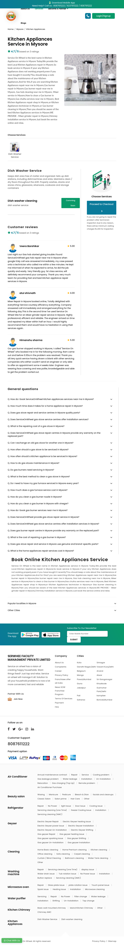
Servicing (42, 896)
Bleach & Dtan (82, 794)
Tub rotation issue (68, 873)
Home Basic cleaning (48, 849)
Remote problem (87, 783)
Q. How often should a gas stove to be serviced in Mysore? (38, 449)
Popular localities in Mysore (22, 603)
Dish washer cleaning (71, 919)
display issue (88, 869)
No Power (53, 805)
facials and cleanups (103, 794)
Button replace (45, 877)
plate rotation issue (78, 885)
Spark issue (43, 889)
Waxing (41, 794)
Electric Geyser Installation (81, 825)
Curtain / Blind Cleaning (50, 858)
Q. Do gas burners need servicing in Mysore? (31, 469)
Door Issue (80, 805)
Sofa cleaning (63, 853)
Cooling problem (101, 774)
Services (39, 8)
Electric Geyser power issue (51, 825)
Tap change (88, 900)
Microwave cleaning (95, 889)
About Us (25, 8)
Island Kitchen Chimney (81, 907)
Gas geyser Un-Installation (51, 842)
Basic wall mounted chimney (52, 907)
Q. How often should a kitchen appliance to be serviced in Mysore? (42, 456)
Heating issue (59, 889)
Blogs (23, 23)
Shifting (56, 900)
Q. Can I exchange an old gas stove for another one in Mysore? (40, 442)
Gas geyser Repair (47, 834)
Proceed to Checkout (102, 207)
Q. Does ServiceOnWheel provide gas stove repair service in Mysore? (43, 517)
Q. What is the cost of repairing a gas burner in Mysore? (37, 537)
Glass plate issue (56, 885)
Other (86, 798)
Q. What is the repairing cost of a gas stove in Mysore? (36, 426)
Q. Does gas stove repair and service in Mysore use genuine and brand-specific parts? (53, 544)
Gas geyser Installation (79, 842)
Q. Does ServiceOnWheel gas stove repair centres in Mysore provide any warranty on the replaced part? (54, 434)
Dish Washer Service (14, 150)
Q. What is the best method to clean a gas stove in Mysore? (39, 476)
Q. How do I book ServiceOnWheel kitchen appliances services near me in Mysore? (51, 399)
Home (11, 29)
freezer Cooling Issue (81, 810)
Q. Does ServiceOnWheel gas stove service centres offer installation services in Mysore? (53, 523)
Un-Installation (103, 779)
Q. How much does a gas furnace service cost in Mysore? (37, 490)
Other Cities (14, 610)
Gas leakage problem (48, 779)
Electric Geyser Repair (48, 821)
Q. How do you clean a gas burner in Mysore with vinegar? (38, 503)
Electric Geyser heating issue (77, 821)
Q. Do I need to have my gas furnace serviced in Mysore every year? (43, 483)
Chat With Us (12, 940)
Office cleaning (45, 853)
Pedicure (66, 794)
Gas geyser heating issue (72, 834)
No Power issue (87, 873)
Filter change (80, 896)
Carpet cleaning (82, 853)
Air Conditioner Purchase (50, 787)
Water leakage (70, 779)
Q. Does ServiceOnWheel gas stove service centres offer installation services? (48, 419)
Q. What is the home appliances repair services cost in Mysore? (41, 550)
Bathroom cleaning (74, 858)
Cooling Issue (96, 805)
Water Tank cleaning (98, 858)
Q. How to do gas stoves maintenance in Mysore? (33, 463)
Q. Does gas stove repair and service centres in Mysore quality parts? (44, 412)
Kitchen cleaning (99, 849)
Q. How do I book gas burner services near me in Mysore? (38, 510)
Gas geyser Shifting (76, 838)
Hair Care (75, 798)
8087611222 (19, 744)
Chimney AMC (44, 912)
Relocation (43, 783)
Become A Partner (58, 8)
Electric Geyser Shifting (82, 829)
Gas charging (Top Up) (63, 783)
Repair (74, 774)
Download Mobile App (62, 2)
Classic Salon (44, 798)
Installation (87, 779)
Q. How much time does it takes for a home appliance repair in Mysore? (45, 405)
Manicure (54, 794)
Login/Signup (103, 15)
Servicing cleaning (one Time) (52, 810)
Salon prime (61, 798)
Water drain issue (46, 873)
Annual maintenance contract (53, 774)
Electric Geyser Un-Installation (52, 829)
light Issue (66, 805)
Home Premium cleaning (74, 849)
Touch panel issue (101, 885)
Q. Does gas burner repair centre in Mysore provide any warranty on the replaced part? (53, 530)
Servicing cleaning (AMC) (50, 814)
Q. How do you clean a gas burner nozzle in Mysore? (35, 496)
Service (85, 774)
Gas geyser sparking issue (51, 838)
